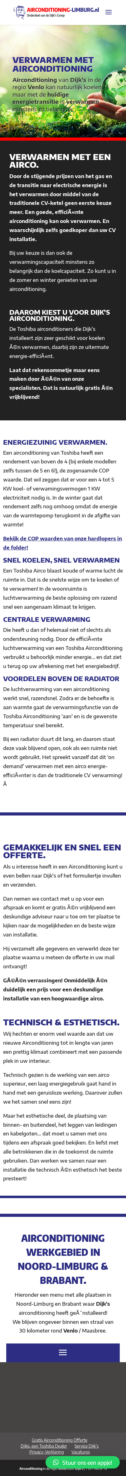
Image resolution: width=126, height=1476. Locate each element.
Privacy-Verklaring (46, 1451)
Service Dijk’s (87, 1446)
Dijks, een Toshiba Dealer (44, 1446)
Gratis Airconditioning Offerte (59, 1440)
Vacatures (80, 1451)
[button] (83, 1462)
